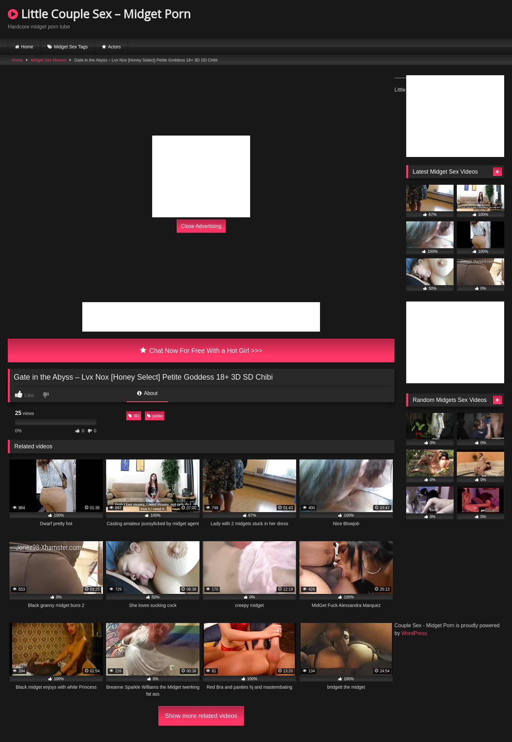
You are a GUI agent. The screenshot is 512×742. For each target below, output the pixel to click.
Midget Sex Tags (71, 46)
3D (133, 415)
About (147, 393)
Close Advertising (201, 226)
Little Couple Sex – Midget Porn (99, 14)
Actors (114, 46)
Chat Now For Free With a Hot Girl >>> (201, 350)
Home (27, 46)
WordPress (414, 633)
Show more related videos (201, 715)
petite (154, 415)
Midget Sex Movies (48, 60)
